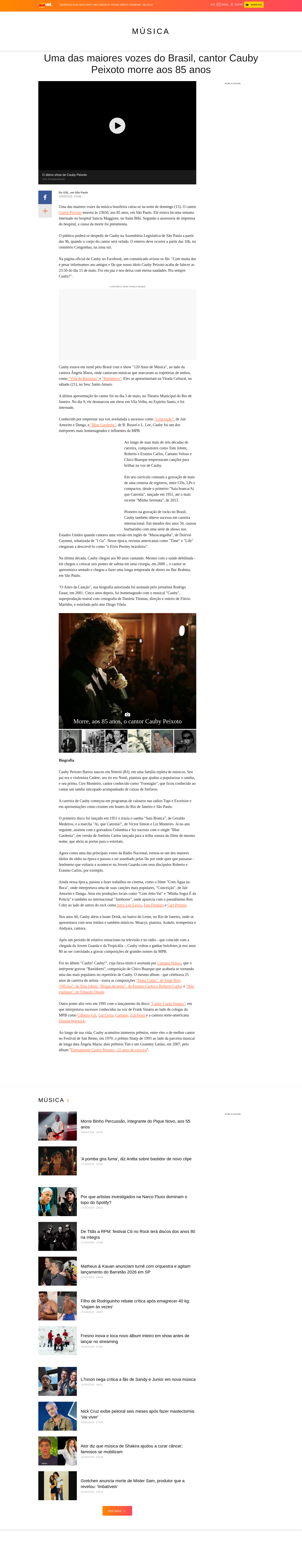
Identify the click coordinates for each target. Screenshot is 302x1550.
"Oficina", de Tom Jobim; (78, 986)
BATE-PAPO (85, 4)
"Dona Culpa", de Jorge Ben (158, 980)
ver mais (117, 1510)
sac (212, 4)
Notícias (68, 15)
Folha (118, 15)
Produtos (45, 15)
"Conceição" (164, 419)
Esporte (129, 15)
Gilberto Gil (86, 1015)
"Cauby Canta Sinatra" (167, 1003)
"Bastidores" (112, 378)
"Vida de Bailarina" (83, 378)
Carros (93, 15)
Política (81, 15)
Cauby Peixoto (70, 212)
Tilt (190, 15)
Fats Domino (154, 905)
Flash (57, 15)
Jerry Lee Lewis (129, 905)
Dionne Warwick (72, 1021)
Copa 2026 (143, 15)
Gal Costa (105, 1015)
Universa (168, 15)
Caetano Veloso (169, 963)
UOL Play (147, 4)
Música (151, 31)
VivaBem (181, 15)
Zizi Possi (138, 1015)
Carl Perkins (176, 905)
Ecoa (196, 15)
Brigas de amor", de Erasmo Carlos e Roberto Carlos (141, 986)
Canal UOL (208, 15)
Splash (155, 15)
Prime (235, 15)
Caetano (121, 1015)
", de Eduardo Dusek (88, 992)
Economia (106, 15)
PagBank (135, 4)
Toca (243, 15)
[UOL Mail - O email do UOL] (222, 4)
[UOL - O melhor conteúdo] (45, 5)
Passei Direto (120, 4)
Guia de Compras (260, 15)
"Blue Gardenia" (102, 425)
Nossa (221, 15)
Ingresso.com (69, 4)
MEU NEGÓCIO (101, 4)
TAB (228, 15)
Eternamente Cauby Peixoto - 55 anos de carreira (109, 1050)
